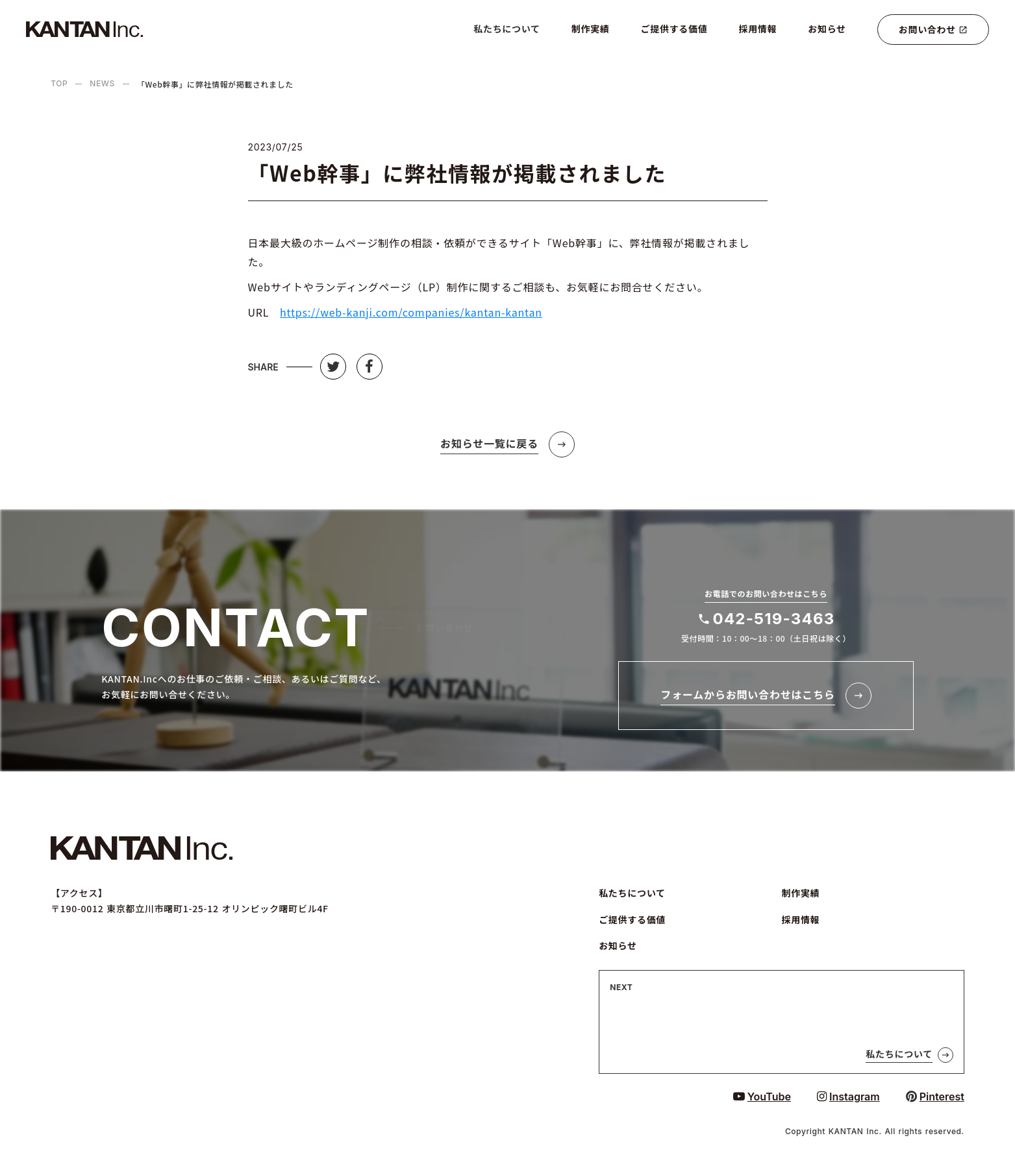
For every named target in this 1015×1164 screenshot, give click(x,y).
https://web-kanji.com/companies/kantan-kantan (411, 312)
